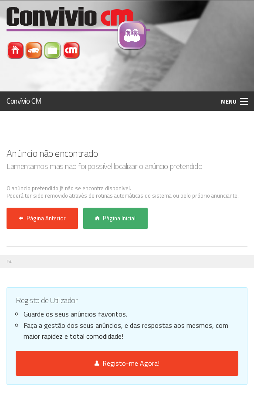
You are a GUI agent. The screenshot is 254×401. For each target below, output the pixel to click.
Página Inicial (115, 218)
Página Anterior (42, 218)
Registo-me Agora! (127, 363)
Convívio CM (24, 101)
